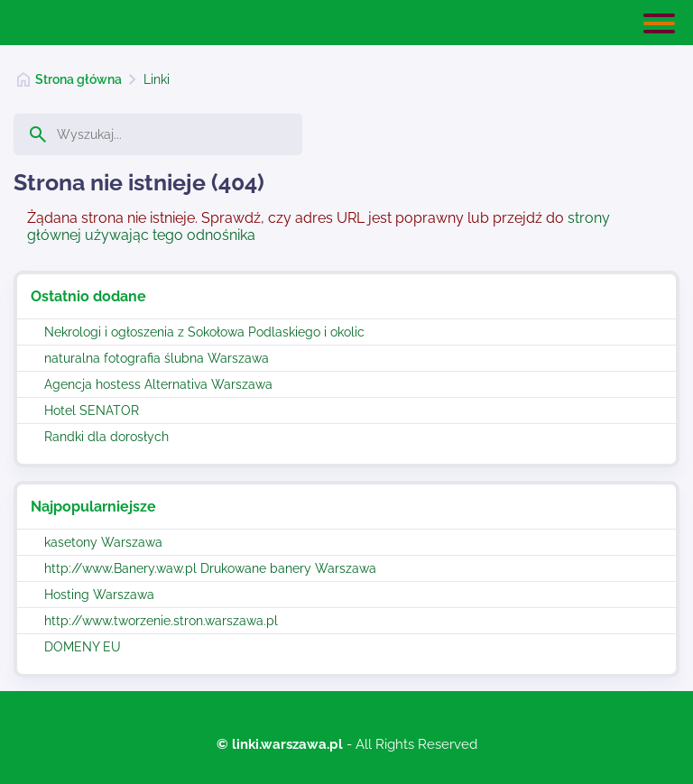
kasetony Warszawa (103, 542)
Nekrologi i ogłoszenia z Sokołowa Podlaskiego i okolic (204, 332)
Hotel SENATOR (91, 410)
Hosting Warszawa (99, 594)
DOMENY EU (82, 647)
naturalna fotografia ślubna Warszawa (156, 358)
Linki (156, 79)
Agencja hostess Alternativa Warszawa (158, 384)
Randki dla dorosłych (106, 436)
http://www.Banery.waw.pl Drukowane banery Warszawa (210, 568)
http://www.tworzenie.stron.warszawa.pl (161, 620)
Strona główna (78, 79)
